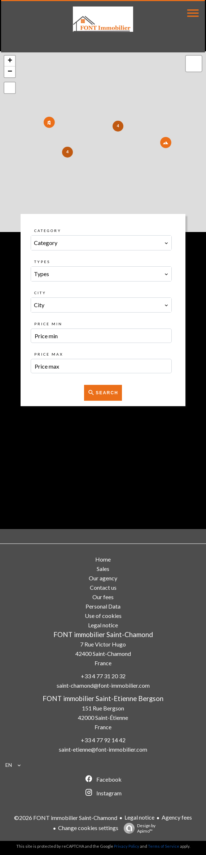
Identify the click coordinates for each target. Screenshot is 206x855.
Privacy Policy (126, 846)
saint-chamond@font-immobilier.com (103, 685)
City (40, 293)
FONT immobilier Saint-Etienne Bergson (103, 699)
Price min (48, 324)
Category (47, 230)
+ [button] (10, 61)
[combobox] (101, 243)
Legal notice (139, 817)
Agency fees (177, 817)
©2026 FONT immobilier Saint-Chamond (65, 817)
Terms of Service (163, 846)
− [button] (10, 71)
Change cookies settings (88, 827)
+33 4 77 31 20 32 (103, 676)
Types (42, 261)
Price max (48, 354)
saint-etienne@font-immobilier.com (103, 749)
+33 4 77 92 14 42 (103, 739)
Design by (137, 828)
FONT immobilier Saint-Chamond (103, 635)
